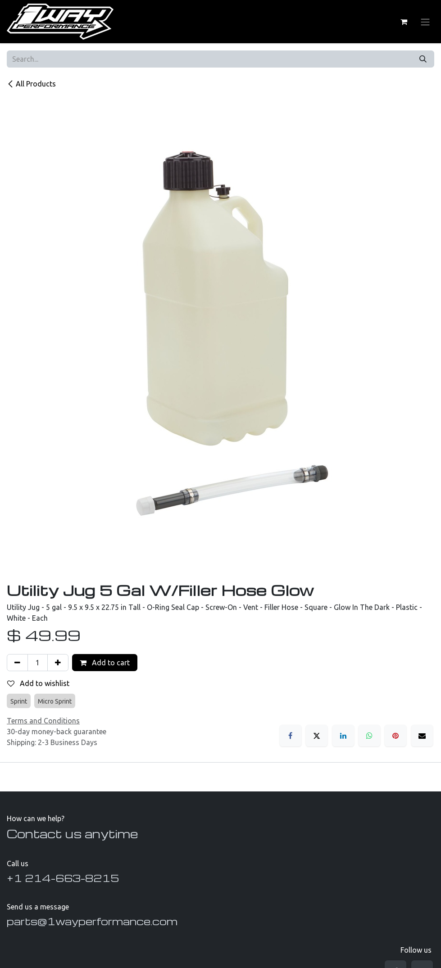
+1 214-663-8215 (63, 878)
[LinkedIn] (343, 735)
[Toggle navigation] (425, 21)
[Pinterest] (395, 735)
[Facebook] (290, 735)
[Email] (422, 735)
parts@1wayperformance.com (92, 921)
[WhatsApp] (369, 735)
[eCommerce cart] (404, 22)
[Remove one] (17, 662)
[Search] (423, 59)
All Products (31, 84)
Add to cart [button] (105, 663)
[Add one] (57, 662)
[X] (316, 735)
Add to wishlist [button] (38, 683)
